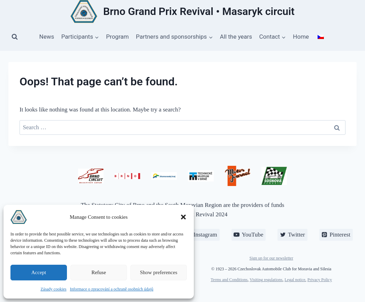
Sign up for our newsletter (271, 258)
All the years (236, 36)
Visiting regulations (266, 279)
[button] (183, 217)
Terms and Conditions (229, 279)
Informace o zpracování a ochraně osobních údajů (111, 289)
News (46, 36)
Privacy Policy (319, 279)
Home (301, 36)
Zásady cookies (53, 289)
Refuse (98, 272)
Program (117, 36)
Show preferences (158, 272)
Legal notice (294, 279)
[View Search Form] (14, 37)
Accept (38, 272)
